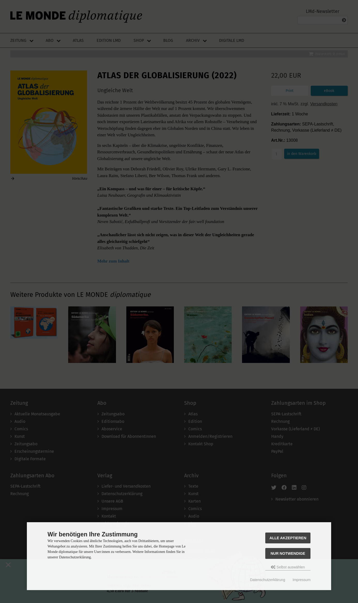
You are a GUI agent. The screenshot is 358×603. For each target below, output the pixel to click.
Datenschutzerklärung (267, 580)
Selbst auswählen (288, 567)
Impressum (301, 580)
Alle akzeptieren (287, 538)
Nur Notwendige (287, 553)
